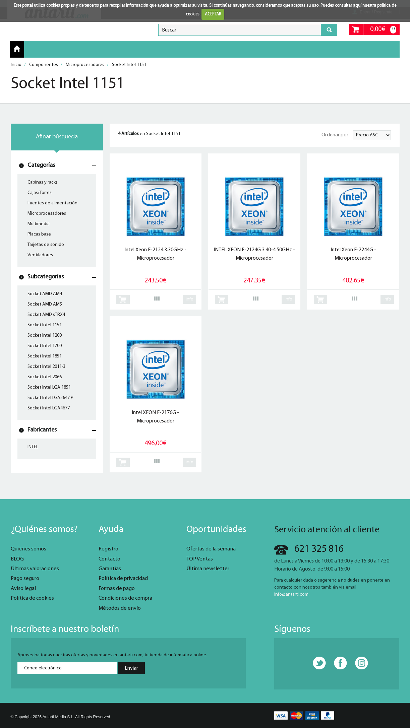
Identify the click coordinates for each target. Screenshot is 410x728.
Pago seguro (25, 578)
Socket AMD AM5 (44, 304)
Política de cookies (32, 598)
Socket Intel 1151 (44, 325)
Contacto (109, 559)
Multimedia (38, 223)
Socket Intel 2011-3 (46, 366)
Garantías (110, 569)
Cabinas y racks (42, 182)
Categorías (41, 165)
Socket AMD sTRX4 (46, 314)
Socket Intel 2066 (44, 377)
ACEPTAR (213, 14)
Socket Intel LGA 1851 (49, 387)
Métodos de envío (120, 608)
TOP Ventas (199, 559)
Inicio (17, 49)
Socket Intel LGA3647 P (50, 397)
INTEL (32, 447)
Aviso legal (23, 588)
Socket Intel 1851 (44, 356)
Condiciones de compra (125, 598)
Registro (108, 549)
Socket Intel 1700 (44, 345)
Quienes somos (28, 549)
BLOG (17, 559)
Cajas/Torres (39, 192)
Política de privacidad (123, 578)
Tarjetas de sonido (45, 244)
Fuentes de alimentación (52, 203)
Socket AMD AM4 (44, 293)
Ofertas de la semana (211, 549)
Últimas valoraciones (35, 569)
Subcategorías (45, 277)
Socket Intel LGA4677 (48, 408)
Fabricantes (42, 430)
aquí (357, 5)
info (189, 299)
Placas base (39, 234)
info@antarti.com (291, 594)
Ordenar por (334, 135)
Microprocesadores (46, 213)
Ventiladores (40, 255)
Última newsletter (207, 569)
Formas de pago (117, 588)
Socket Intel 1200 (44, 335)
